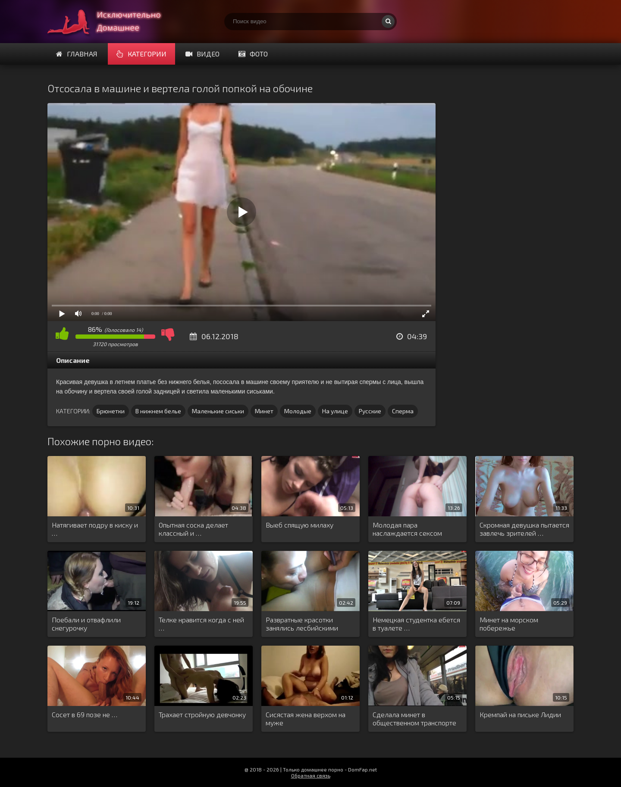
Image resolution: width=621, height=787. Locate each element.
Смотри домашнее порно (112, 21)
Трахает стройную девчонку (202, 714)
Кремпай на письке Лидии (520, 714)
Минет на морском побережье (509, 623)
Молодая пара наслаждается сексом (407, 529)
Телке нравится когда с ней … (201, 623)
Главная (76, 54)
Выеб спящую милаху (299, 525)
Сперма (403, 411)
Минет (264, 411)
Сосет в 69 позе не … (84, 714)
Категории (141, 54)
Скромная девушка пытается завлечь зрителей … (524, 529)
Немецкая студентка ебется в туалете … (416, 623)
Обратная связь (310, 775)
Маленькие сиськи (218, 411)
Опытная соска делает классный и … (193, 529)
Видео (202, 54)
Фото (253, 54)
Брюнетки (111, 411)
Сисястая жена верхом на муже (305, 718)
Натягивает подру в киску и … (95, 529)
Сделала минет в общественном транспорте (414, 718)
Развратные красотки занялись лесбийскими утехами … (302, 624)
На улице (335, 411)
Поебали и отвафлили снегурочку (86, 623)
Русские (370, 411)
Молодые (297, 411)
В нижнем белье (158, 411)
